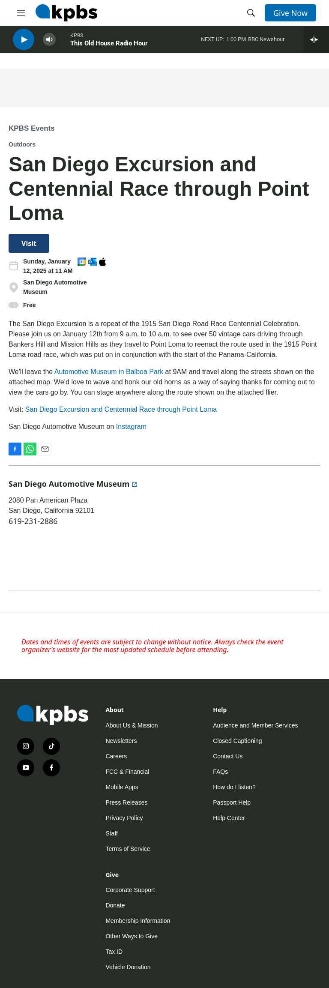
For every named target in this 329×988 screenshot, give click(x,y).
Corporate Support (130, 889)
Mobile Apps (121, 787)
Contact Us (227, 756)
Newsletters (121, 740)
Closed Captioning (237, 740)
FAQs (220, 771)
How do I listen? (234, 787)
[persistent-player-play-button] (23, 43)
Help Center (229, 817)
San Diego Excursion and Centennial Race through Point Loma (121, 409)
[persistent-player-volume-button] (49, 43)
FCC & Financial (127, 771)
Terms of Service (127, 848)
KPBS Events (32, 128)
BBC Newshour (266, 42)
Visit (28, 243)
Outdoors (22, 144)
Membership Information (137, 920)
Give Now (290, 13)
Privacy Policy (124, 817)
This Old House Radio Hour (109, 47)
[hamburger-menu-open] (21, 12)
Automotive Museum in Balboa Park (108, 371)
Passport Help (232, 802)
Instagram (131, 426)
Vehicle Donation (127, 967)
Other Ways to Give (131, 936)
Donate (115, 905)
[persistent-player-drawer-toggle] (316, 43)
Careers (116, 756)
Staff (111, 833)
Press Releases (126, 802)
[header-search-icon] (251, 13)
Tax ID (114, 951)
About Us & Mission (131, 725)
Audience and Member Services (255, 725)
